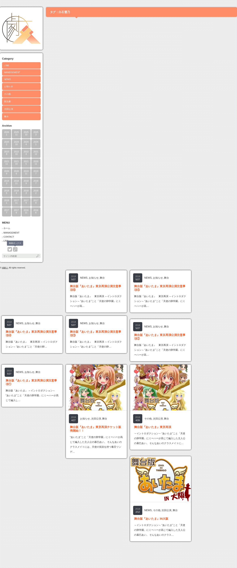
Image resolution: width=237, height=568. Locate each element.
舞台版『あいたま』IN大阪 (151, 518)
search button (15, 249)
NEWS (7, 79)
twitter (10, 249)
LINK (6, 65)
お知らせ (8, 86)
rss (4, 249)
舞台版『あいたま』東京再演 (152, 427)
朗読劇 (7, 101)
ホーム (6, 228)
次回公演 (8, 109)
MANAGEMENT (11, 232)
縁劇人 (5, 268)
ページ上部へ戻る (228, 559)
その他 (7, 94)
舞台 (6, 116)
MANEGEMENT (12, 72)
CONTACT (8, 237)
